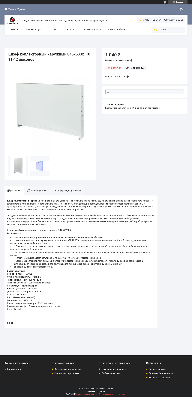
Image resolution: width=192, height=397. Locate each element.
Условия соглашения (159, 377)
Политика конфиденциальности (112, 394)
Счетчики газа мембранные (68, 369)
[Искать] (156, 29)
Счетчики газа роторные (66, 373)
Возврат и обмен (116, 29)
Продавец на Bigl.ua (96, 391)
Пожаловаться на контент (86, 394)
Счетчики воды (14, 369)
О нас (54, 29)
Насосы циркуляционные (114, 369)
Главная (14, 29)
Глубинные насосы (111, 373)
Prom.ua (109, 389)
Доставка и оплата (91, 29)
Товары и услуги (33, 29)
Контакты (69, 29)
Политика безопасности (161, 373)
